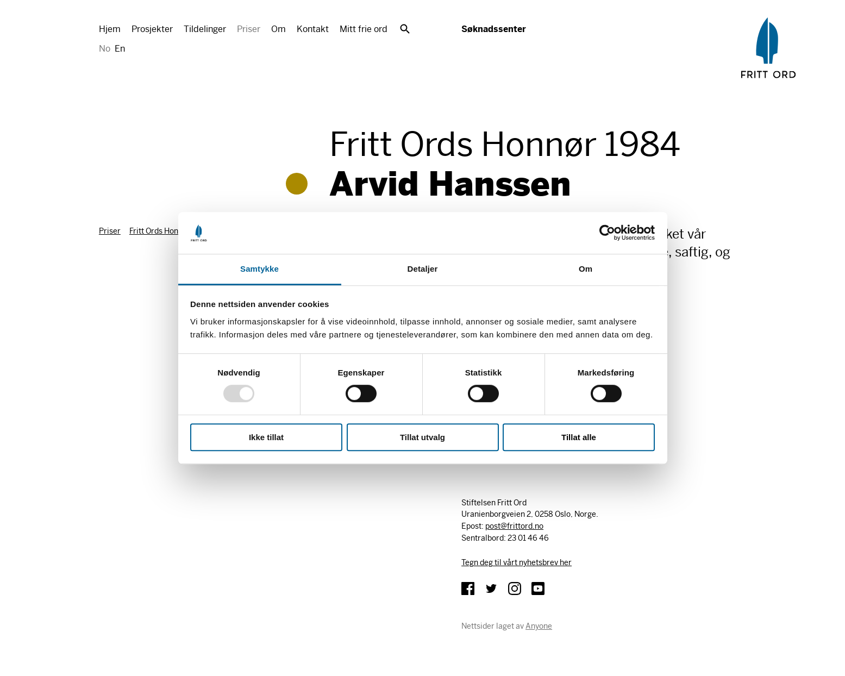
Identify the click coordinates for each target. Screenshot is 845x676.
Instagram (514, 588)
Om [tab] (585, 268)
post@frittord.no (514, 526)
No (104, 48)
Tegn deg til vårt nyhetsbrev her (516, 562)
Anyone (538, 626)
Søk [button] (404, 28)
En (120, 48)
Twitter (491, 588)
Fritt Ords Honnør (159, 231)
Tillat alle (578, 437)
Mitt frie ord (363, 29)
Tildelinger (205, 29)
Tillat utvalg (422, 437)
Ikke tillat (266, 437)
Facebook (467, 588)
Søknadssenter (493, 29)
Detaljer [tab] (423, 268)
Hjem (110, 29)
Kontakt (313, 29)
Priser (248, 29)
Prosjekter (152, 29)
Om (278, 29)
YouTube (537, 588)
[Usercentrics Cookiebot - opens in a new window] (607, 233)
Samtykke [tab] (259, 268)
